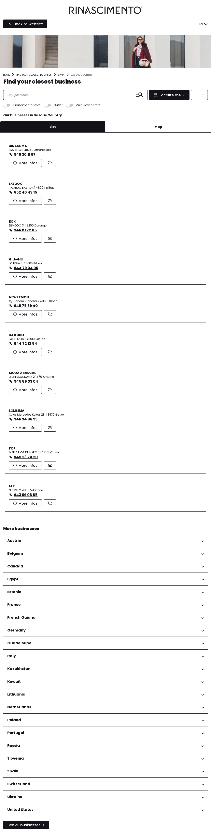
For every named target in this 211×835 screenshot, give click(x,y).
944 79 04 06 (26, 267)
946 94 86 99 (26, 419)
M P (12, 486)
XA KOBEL (17, 335)
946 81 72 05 (25, 230)
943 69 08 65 (26, 494)
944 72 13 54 (25, 343)
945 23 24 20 (26, 456)
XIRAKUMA (18, 146)
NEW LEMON (19, 297)
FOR (12, 448)
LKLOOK (15, 183)
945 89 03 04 (26, 381)
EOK (12, 221)
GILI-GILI (16, 259)
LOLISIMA (16, 410)
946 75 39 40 (26, 305)
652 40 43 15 (25, 192)
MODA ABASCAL (22, 372)
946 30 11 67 (25, 154)
